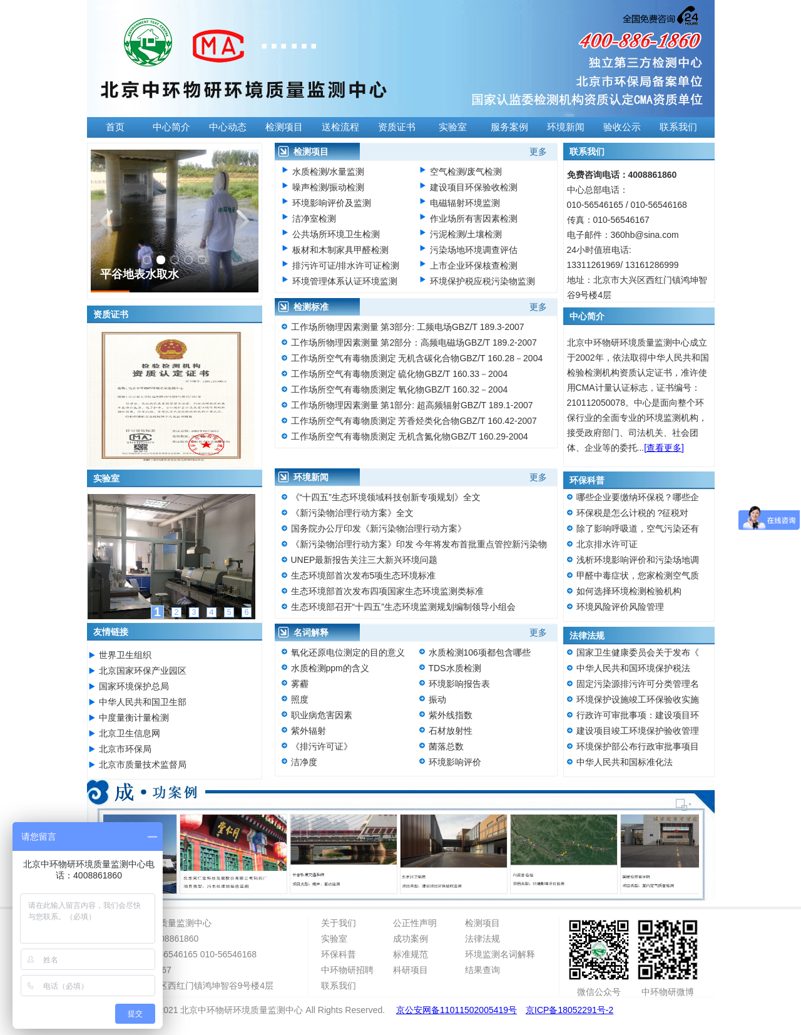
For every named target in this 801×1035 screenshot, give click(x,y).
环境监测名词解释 (500, 954)
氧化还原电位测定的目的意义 (348, 652)
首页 (115, 127)
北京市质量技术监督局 (142, 765)
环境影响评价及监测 (331, 203)
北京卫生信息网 (129, 733)
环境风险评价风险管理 (620, 607)
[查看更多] (664, 448)
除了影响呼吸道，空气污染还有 (637, 528)
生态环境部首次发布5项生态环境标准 (363, 575)
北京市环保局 (125, 749)
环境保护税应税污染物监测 (482, 281)
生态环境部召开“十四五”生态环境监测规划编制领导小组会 (403, 607)
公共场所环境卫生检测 (336, 234)
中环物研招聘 (347, 970)
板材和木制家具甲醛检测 (340, 250)
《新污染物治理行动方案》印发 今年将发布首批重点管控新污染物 (419, 544)
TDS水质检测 (455, 668)
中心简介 (171, 127)
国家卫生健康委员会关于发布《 (637, 652)
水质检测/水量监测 (328, 172)
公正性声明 (415, 923)
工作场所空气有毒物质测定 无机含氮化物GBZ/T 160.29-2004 (409, 436)
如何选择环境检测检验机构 (628, 591)
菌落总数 (446, 746)
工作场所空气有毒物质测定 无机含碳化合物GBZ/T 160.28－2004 (417, 358)
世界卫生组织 (125, 655)
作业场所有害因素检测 (474, 219)
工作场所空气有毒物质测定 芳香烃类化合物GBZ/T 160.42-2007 (414, 421)
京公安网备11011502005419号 (456, 1010)
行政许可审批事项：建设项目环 (637, 715)
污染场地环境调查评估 (474, 250)
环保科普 (338, 954)
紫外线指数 (450, 715)
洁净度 (304, 762)
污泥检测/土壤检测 (466, 234)
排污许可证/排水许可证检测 (346, 265)
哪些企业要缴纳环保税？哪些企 (637, 497)
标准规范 (410, 954)
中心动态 (228, 127)
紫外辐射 (308, 731)
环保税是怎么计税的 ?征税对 (632, 513)
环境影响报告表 (459, 684)
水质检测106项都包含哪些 (480, 652)
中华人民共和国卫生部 (142, 702)
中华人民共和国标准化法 (624, 762)
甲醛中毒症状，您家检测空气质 (637, 575)
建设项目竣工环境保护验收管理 (637, 731)
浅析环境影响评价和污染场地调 (637, 560)
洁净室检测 (314, 219)
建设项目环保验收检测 (474, 187)
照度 (300, 699)
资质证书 (397, 127)
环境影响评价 (455, 762)
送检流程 (340, 127)
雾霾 (300, 684)
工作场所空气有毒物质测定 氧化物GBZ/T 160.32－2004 (399, 389)
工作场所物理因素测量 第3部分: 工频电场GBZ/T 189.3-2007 (407, 327)
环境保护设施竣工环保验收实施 (637, 699)
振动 (437, 699)
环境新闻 (565, 127)
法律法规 (482, 939)
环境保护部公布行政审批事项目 (637, 746)
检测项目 (284, 127)
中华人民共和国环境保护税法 (633, 668)
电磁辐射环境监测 (465, 203)
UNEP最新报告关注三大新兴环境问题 (364, 560)
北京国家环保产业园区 (142, 671)
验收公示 (622, 127)
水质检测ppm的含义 (330, 668)
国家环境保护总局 (134, 686)
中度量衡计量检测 (134, 718)
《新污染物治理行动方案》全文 (352, 513)
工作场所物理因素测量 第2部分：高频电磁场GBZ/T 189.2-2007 (414, 342)
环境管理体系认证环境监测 (344, 281)
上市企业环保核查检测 (474, 265)
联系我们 (678, 127)
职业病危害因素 (321, 715)
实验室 (453, 127)
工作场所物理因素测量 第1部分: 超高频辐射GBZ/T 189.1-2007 (412, 405)
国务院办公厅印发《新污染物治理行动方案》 (378, 528)
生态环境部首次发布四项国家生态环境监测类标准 (387, 591)
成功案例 (410, 939)
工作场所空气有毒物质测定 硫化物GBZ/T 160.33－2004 (399, 374)
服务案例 (509, 127)
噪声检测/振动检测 (328, 187)
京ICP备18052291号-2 (569, 1010)
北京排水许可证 (607, 544)
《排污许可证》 (321, 746)
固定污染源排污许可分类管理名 (637, 684)
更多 (538, 152)
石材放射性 (450, 731)
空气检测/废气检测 (466, 172)
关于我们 (338, 923)
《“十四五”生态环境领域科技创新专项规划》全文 (386, 497)
